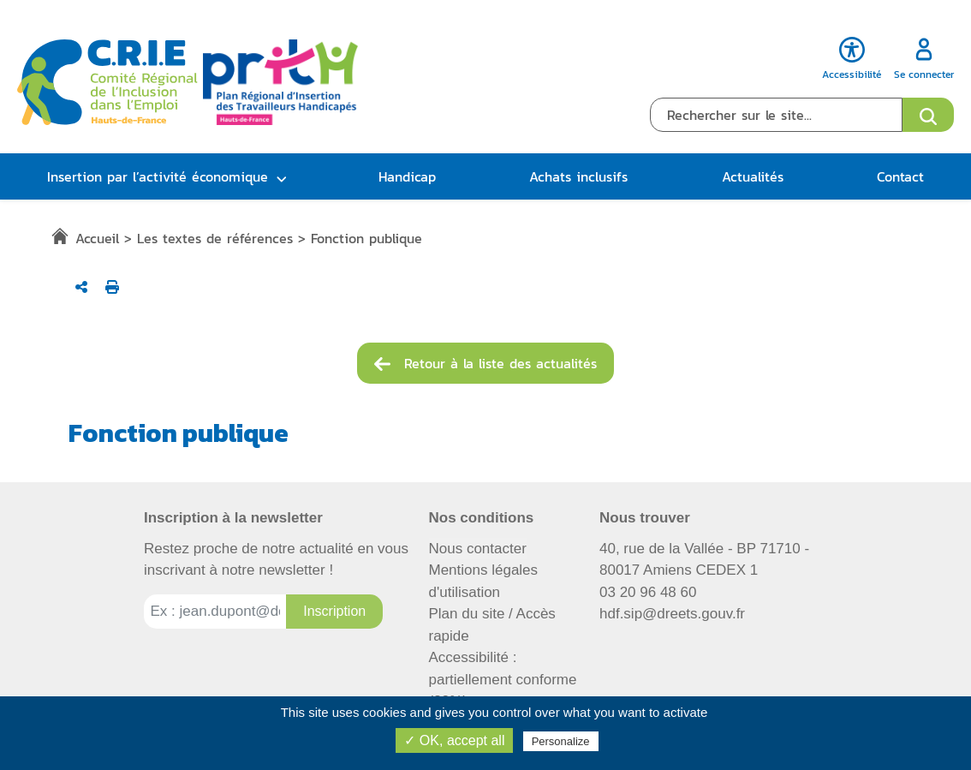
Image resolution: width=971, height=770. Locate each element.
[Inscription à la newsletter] (334, 611)
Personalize (561, 741)
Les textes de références (215, 238)
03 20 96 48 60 (647, 592)
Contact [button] (900, 176)
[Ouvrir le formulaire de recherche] (928, 115)
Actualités (752, 176)
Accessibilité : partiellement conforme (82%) (503, 679)
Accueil (97, 238)
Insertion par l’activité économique (157, 176)
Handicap (407, 176)
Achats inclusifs (578, 176)
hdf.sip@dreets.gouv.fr (672, 614)
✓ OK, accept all (454, 740)
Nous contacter (478, 548)
